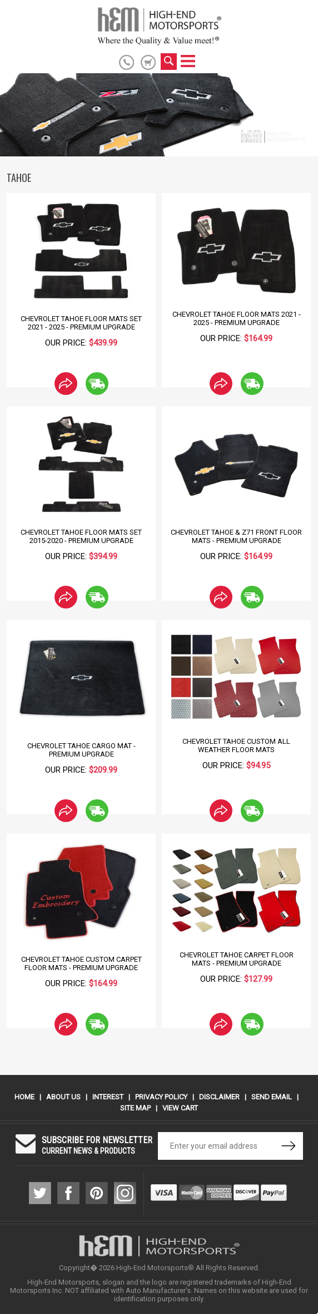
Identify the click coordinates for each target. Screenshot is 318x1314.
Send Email (271, 1097)
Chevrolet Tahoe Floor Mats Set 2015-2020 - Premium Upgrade (81, 536)
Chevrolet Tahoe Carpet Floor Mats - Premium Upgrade (237, 959)
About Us (63, 1097)
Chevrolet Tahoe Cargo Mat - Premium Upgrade (81, 750)
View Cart (180, 1108)
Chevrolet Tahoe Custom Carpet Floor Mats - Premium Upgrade (81, 963)
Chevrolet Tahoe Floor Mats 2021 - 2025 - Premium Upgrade (236, 318)
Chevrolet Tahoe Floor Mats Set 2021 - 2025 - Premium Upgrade (81, 322)
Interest (107, 1097)
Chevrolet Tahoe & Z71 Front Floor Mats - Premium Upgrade (236, 536)
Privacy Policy (161, 1097)
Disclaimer (219, 1097)
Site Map (135, 1108)
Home (24, 1097)
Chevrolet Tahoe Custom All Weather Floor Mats (236, 745)
